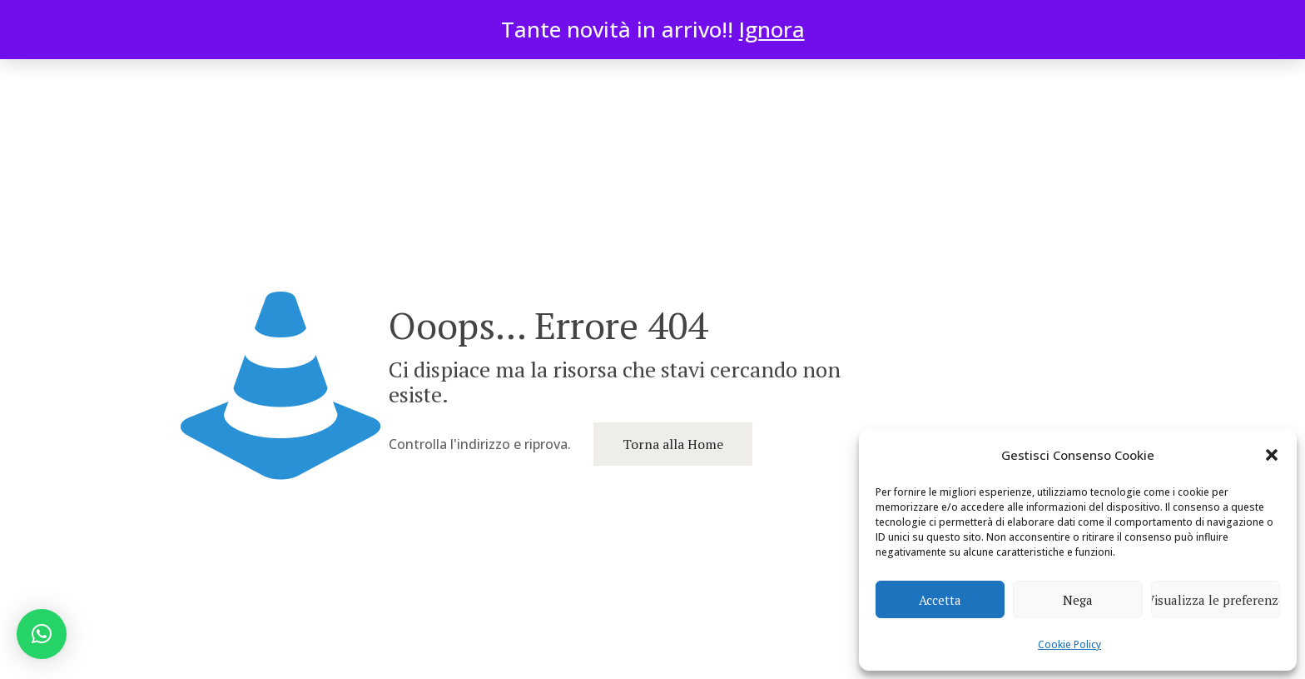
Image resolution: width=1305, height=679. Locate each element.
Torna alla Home (673, 444)
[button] (1271, 455)
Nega (1078, 600)
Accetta (940, 600)
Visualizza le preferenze (1215, 600)
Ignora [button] (772, 29)
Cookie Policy (1069, 644)
